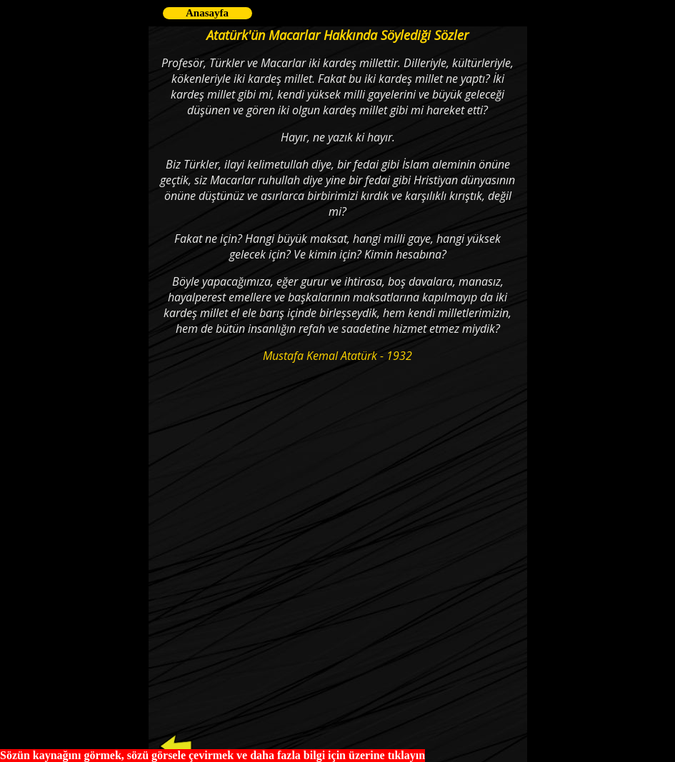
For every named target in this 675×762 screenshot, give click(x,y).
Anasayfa (207, 13)
